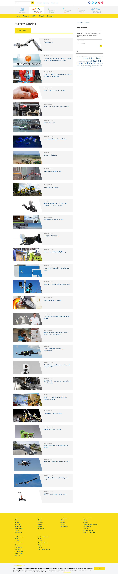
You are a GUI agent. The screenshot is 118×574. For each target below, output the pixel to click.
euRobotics (17, 518)
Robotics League (19, 536)
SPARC (41, 16)
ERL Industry (97, 65)
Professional (19, 551)
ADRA (34, 16)
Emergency (18, 547)
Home (18, 16)
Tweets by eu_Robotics (83, 22)
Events (92, 67)
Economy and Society (82, 61)
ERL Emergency (86, 65)
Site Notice (46, 3)
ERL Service (89, 56)
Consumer (18, 549)
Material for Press (92, 58)
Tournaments (19, 543)
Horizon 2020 (97, 56)
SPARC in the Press (80, 65)
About (17, 522)
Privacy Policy (54, 3)
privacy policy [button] (67, 571)
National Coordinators (90, 524)
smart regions (100, 63)
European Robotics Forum (81, 56)
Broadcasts (93, 56)
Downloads (18, 532)
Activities (18, 524)
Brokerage (93, 65)
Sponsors (18, 555)
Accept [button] (99, 568)
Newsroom (50, 16)
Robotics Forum (65, 518)
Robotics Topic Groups (43, 536)
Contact (40, 3)
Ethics (90, 65)
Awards (63, 524)
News (16, 545)
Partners (26, 16)
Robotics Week (87, 518)
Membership (19, 528)
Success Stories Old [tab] (22, 31)
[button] (22, 10)
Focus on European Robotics (88, 61)
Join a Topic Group (44, 549)
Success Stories (88, 61)
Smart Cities (19, 553)
